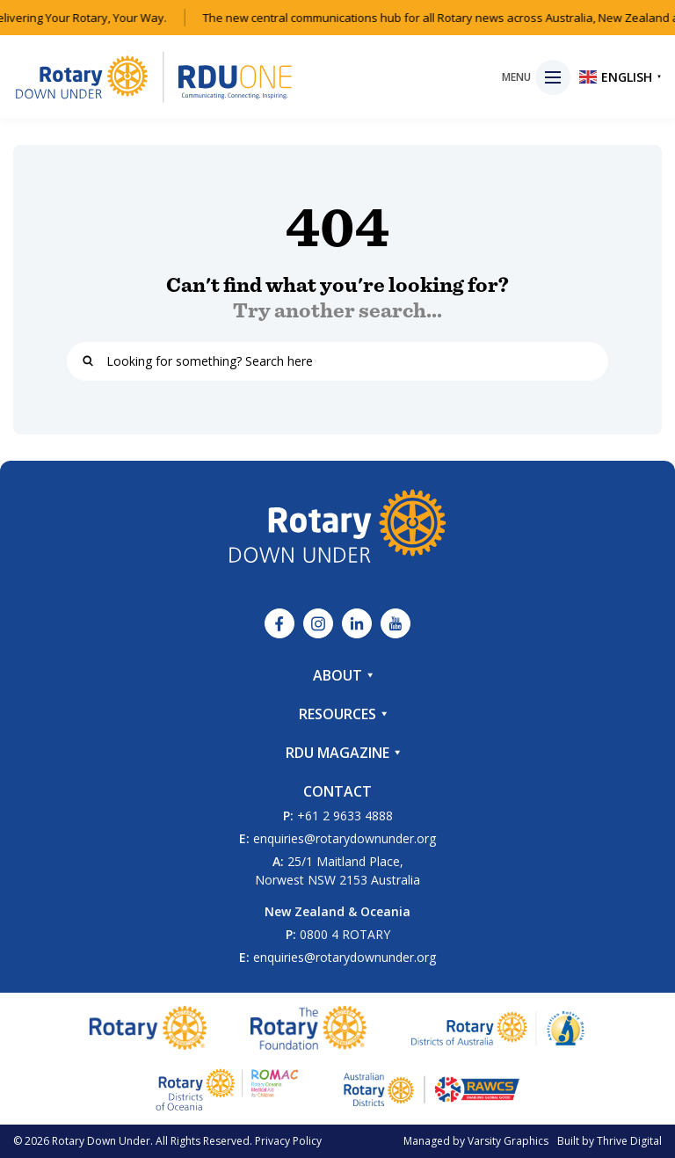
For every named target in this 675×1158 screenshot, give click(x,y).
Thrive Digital (629, 1140)
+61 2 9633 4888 (345, 815)
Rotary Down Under (101, 1140)
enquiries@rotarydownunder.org (344, 838)
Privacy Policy (288, 1140)
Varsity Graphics (508, 1140)
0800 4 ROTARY (345, 934)
